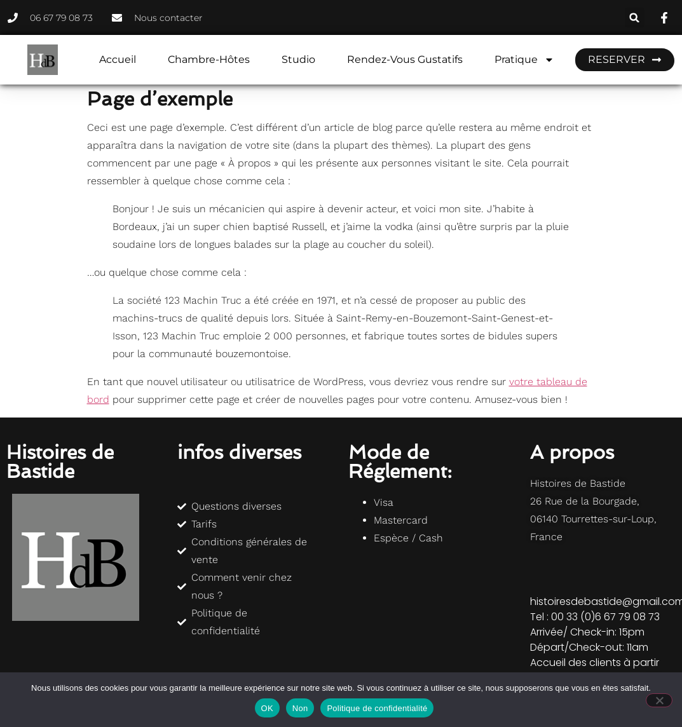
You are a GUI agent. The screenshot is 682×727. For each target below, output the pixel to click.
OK (267, 708)
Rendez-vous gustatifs (405, 59)
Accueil (117, 59)
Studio (298, 59)
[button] (634, 17)
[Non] (659, 700)
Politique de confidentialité (377, 708)
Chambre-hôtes (209, 59)
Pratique (524, 59)
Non (300, 708)
